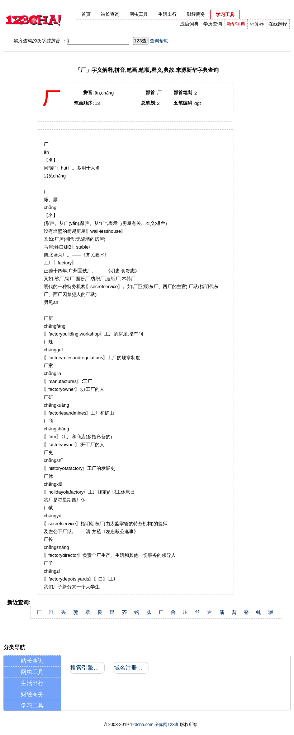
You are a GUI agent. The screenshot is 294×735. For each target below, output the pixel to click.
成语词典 (189, 24)
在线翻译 (278, 24)
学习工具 (32, 705)
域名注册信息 (130, 668)
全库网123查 (167, 724)
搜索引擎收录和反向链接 (87, 668)
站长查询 (32, 661)
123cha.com (141, 724)
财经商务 (32, 694)
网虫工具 (32, 672)
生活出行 (32, 683)
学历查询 (212, 24)
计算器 (257, 24)
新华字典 (236, 24)
